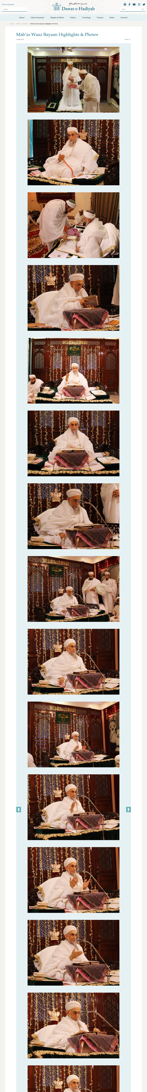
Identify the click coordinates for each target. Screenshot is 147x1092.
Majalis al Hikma (57, 17)
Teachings (86, 17)
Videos (73, 17)
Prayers (100, 17)
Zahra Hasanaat (37, 17)
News (112, 17)
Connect (124, 17)
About (22, 17)
